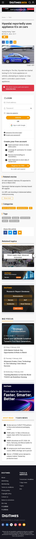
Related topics (9, 241)
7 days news (23, 482)
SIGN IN (22, 118)
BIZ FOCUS (7, 319)
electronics (6, 218)
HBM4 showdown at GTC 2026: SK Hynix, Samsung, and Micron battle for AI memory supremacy (19, 443)
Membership (5, 484)
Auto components (9, 208)
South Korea (25, 218)
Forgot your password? (13, 135)
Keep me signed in (12, 113)
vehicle (5, 221)
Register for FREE (20, 166)
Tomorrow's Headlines (26, 479)
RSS (20, 489)
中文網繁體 (4, 506)
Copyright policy (6, 493)
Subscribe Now (11, 89)
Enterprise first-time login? (14, 132)
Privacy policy (5, 490)
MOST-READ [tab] (8, 418)
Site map (4, 503)
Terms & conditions (7, 487)
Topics (21, 486)
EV (30, 208)
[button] (18, 125)
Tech (9, 17)
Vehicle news (14, 221)
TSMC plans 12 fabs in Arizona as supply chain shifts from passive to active (18, 435)
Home (4, 17)
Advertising (4, 481)
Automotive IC (22, 208)
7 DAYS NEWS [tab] (22, 418)
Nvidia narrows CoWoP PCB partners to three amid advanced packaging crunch (19, 427)
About (3, 477)
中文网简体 (4, 510)
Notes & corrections (7, 500)
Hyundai (15, 218)
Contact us (4, 497)
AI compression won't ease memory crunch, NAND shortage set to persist (19, 449)
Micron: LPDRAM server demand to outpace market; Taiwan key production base (18, 456)
